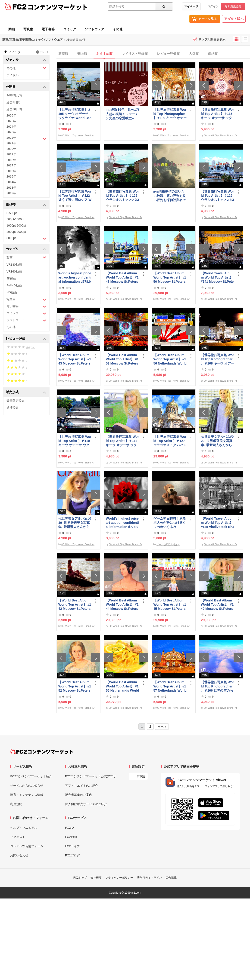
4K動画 (11, 278)
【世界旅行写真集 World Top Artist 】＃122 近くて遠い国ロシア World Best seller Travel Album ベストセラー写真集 (74, 196)
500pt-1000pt (15, 219)
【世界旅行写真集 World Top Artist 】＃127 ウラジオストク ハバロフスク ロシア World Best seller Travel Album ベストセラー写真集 (170, 441)
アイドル (12, 75)
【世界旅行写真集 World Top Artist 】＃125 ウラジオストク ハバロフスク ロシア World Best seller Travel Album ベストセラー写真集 (122, 196)
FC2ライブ (72, 846)
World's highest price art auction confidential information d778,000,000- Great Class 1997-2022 (74, 277)
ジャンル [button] (26, 60)
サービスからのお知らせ (26, 785)
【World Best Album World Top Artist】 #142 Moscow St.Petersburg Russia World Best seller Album (74, 604)
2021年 (11, 143)
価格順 (213, 53)
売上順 (82, 53)
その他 (117, 29)
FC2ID (69, 827)
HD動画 (11, 292)
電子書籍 (48, 29)
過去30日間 (14, 109)
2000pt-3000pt (16, 231)
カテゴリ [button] (26, 249)
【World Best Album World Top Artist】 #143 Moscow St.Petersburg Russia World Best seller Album (74, 359)
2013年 (11, 187)
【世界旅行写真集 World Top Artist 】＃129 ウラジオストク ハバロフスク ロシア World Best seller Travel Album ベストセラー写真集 (217, 196)
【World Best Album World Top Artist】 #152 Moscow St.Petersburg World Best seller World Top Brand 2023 (75, 686)
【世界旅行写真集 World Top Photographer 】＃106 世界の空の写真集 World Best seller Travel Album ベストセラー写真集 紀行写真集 (217, 686)
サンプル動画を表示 (211, 39)
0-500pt (11, 213)
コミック (69, 29)
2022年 (26, 138)
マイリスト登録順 (135, 53)
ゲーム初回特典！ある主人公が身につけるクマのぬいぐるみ (169, 523)
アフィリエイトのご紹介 (81, 785)
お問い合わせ (19, 855)
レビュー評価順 (168, 53)
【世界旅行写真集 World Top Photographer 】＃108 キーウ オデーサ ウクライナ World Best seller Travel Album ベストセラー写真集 (217, 359)
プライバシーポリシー (119, 877)
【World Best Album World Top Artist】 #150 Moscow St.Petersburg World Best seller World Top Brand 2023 (170, 277)
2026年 (11, 115)
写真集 (28, 29)
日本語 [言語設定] (141, 776)
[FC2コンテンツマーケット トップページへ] (41, 751)
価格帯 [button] (26, 205)
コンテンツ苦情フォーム (26, 846)
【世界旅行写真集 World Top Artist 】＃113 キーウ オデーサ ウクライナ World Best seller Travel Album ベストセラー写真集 (122, 441)
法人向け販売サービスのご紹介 (86, 804)
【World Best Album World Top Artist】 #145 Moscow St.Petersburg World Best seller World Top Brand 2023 (170, 604)
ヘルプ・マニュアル (23, 827)
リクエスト (17, 837)
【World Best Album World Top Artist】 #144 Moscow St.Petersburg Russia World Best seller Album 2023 (122, 604)
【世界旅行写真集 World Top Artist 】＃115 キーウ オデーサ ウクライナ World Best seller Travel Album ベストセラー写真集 (217, 114)
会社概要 (96, 877)
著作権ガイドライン (149, 877)
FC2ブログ (72, 855)
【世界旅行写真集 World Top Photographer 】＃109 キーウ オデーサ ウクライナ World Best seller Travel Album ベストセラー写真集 (170, 114)
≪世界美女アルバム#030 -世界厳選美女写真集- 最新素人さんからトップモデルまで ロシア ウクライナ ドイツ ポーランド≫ (75, 523)
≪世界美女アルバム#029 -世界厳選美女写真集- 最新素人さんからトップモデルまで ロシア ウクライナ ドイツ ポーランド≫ (217, 441)
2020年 (11, 148)
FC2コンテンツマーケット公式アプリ (90, 776)
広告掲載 (171, 877)
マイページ (191, 6)
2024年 (11, 126)
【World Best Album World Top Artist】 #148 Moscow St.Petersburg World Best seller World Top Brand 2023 (122, 277)
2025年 (11, 121)
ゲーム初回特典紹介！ (168, 544)
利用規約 (16, 804)
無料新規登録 (233, 6)
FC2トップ (80, 877)
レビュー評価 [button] (26, 339)
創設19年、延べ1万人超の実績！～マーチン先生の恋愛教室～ (122, 114)
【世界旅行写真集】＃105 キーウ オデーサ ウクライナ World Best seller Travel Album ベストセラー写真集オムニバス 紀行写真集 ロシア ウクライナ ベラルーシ (74, 114)
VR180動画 (14, 264)
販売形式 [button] (26, 392)
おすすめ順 (104, 53)
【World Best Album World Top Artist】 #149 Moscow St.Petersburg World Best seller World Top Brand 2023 (217, 604)
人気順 (194, 53)
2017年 (11, 165)
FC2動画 (71, 837)
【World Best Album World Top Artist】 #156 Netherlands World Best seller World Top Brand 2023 (170, 359)
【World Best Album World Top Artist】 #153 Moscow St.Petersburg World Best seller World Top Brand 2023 (122, 359)
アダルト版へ (234, 19)
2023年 (11, 132)
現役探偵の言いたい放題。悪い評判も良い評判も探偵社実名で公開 (169, 196)
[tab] (153, 53)
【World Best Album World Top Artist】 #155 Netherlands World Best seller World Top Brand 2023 (122, 686)
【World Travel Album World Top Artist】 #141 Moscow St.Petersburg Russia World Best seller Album (217, 277)
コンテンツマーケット (58, 7)
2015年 (11, 176)
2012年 (11, 193)
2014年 (11, 182)
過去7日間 (13, 102)
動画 (11, 29)
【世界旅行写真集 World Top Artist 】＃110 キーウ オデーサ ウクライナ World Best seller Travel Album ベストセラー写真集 (74, 441)
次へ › (162, 726)
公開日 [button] (26, 87)
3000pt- (26, 238)
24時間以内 (14, 95)
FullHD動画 (14, 285)
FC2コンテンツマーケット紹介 (31, 776)
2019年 (11, 154)
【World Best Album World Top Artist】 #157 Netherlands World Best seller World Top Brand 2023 (170, 686)
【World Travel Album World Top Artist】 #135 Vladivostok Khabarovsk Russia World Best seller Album (217, 523)
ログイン (213, 6)
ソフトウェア (94, 29)
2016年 (11, 171)
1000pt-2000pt (16, 225)
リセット (42, 52)
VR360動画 (14, 271)
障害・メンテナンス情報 (26, 795)
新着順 (63, 53)
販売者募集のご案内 (78, 795)
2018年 (11, 160)
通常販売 (12, 407)
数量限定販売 (15, 400)
